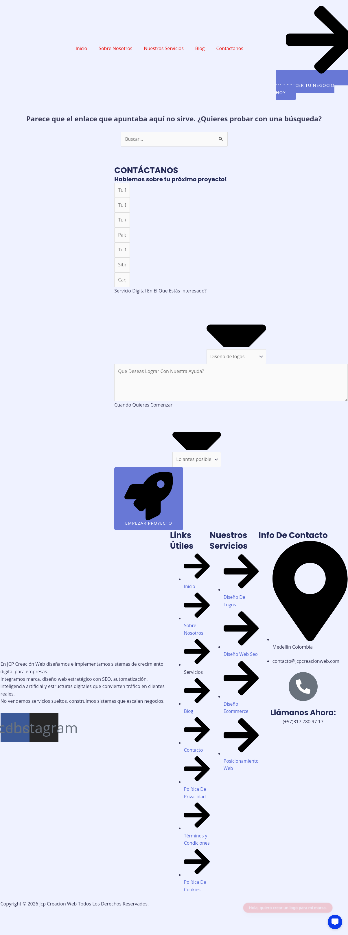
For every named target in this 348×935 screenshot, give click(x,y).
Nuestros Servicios (163, 48)
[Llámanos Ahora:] (302, 687)
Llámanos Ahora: (303, 713)
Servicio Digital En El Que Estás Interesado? (160, 291)
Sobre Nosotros (115, 48)
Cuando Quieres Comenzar (143, 405)
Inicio (81, 48)
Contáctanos (229, 48)
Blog (200, 48)
